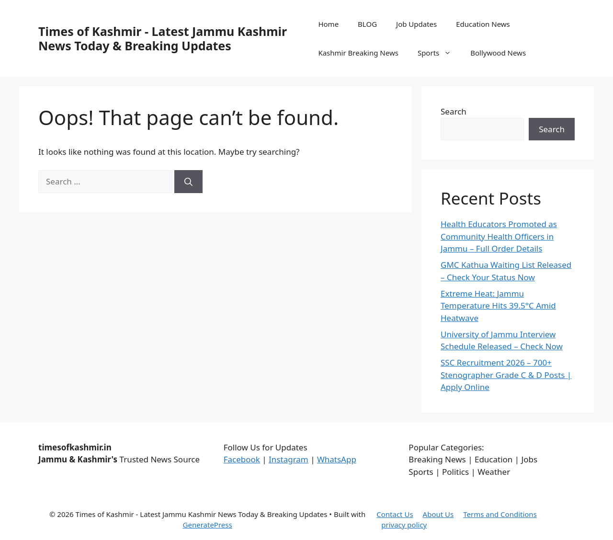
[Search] (188, 181)
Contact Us (394, 514)
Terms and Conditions (500, 514)
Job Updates (416, 24)
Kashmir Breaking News (358, 52)
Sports (439, 52)
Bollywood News (498, 52)
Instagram (288, 459)
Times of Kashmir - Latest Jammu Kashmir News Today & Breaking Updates (162, 38)
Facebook (242, 459)
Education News (483, 24)
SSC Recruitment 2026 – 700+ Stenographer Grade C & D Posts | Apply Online (506, 374)
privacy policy (404, 524)
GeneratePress (207, 524)
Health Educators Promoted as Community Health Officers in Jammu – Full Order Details (499, 236)
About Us (438, 514)
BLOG (367, 24)
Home (328, 24)
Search (453, 111)
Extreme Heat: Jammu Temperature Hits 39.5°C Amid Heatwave (498, 305)
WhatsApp (336, 459)
